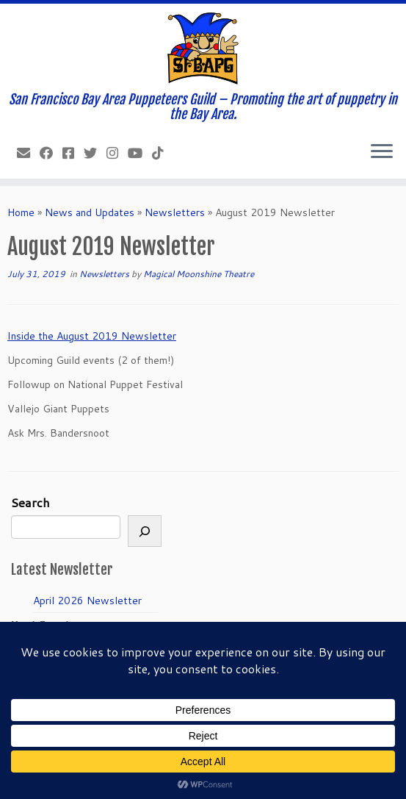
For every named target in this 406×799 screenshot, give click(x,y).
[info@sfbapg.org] (28, 152)
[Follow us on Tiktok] (162, 152)
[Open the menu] (382, 152)
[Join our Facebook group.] (73, 152)
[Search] (145, 531)
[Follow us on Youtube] (140, 152)
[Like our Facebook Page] (51, 152)
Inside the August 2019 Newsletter (91, 336)
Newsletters (175, 212)
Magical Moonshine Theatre (198, 274)
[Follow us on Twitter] (95, 152)
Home (21, 212)
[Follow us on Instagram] (117, 152)
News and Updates (89, 212)
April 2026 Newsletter (87, 600)
